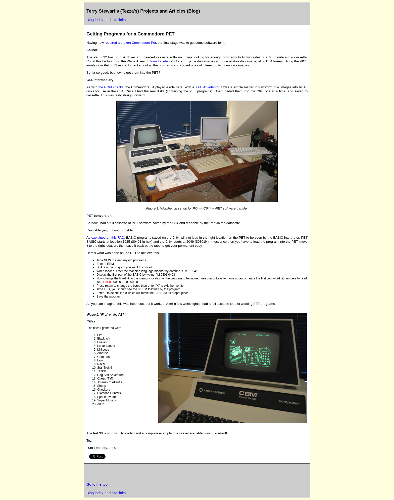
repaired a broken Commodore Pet (130, 43)
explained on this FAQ (107, 237)
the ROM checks (110, 87)
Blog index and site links (106, 20)
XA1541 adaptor (207, 87)
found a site (159, 61)
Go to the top (97, 484)
